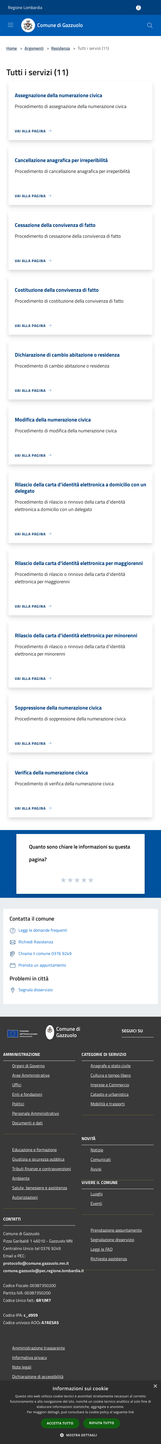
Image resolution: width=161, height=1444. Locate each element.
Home (11, 48)
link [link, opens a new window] (131, 1412)
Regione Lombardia (25, 7)
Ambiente (21, 1178)
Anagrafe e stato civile (111, 1065)
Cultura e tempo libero (111, 1075)
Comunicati (101, 1159)
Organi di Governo (28, 1065)
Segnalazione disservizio (112, 1239)
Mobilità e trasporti (108, 1104)
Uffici (16, 1085)
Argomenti (34, 48)
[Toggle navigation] (10, 25)
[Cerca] (150, 25)
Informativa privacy (29, 1357)
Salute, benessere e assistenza (39, 1188)
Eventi (96, 1203)
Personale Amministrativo (35, 1113)
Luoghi (97, 1194)
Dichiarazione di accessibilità (37, 1376)
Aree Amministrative (31, 1075)
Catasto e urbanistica (110, 1094)
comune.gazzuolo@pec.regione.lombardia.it (43, 1270)
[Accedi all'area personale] (138, 8)
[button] (80, 1435)
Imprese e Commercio (110, 1085)
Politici (18, 1104)
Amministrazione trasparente (38, 1348)
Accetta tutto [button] (60, 1423)
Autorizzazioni (25, 1197)
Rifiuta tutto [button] (101, 1423)
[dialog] (80, 1412)
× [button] (155, 1386)
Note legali (21, 1367)
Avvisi (96, 1169)
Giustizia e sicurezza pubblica (38, 1159)
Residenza (60, 48)
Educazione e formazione (34, 1149)
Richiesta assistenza (109, 1258)
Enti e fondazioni (27, 1094)
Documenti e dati (27, 1123)
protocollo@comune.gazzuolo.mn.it (36, 1263)
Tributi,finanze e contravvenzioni (41, 1168)
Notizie (97, 1150)
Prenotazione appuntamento (116, 1230)
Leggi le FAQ (102, 1249)
